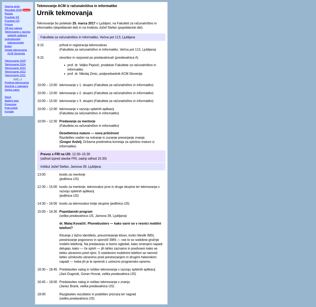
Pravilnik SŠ (12, 17)
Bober (8, 46)
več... (17, 78)
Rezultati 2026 (13, 9)
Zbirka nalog (12, 89)
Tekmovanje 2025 (15, 60)
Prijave (9, 24)
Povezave (11, 104)
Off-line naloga (13, 28)
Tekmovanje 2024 (15, 64)
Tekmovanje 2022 (15, 71)
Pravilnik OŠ (12, 20)
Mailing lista (12, 100)
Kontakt (9, 111)
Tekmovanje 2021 (15, 75)
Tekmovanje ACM (51, 6)
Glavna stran (12, 6)
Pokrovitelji (11, 107)
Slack (8, 97)
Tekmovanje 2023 (15, 68)
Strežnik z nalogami (16, 86)
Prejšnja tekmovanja (17, 82)
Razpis (9, 13)
